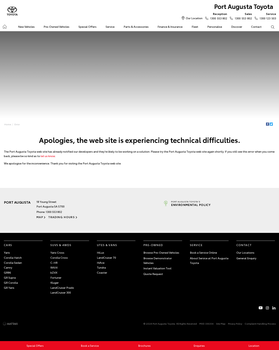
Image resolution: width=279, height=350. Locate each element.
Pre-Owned (153, 245)
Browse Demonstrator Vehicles (157, 260)
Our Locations (245, 252)
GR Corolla (11, 282)
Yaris (7, 252)
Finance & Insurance (170, 27)
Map (39, 217)
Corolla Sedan (13, 262)
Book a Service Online (203, 252)
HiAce (100, 262)
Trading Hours (61, 217)
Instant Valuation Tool (157, 268)
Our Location (194, 18)
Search (270, 27)
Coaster (102, 272)
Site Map (221, 323)
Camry (8, 267)
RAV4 (54, 267)
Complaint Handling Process (260, 323)
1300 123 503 (267, 16)
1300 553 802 (217, 16)
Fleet (195, 27)
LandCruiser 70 (106, 257)
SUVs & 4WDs (60, 245)
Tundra (101, 267)
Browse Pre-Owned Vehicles (161, 252)
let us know (48, 156)
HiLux (100, 252)
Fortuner (55, 277)
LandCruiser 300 (60, 292)
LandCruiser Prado (62, 288)
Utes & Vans (107, 245)
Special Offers (87, 27)
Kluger (54, 282)
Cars (8, 245)
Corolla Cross (59, 257)
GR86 (7, 272)
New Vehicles (26, 27)
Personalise (214, 27)
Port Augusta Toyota (243, 6)
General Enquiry (246, 258)
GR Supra (10, 277)
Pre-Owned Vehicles (56, 27)
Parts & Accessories (136, 27)
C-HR (54, 262)
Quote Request (153, 274)
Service (110, 27)
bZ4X (53, 272)
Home (4, 26)
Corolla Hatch (13, 257)
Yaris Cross (57, 252)
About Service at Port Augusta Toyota (209, 260)
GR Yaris (9, 288)
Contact (256, 27)
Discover (236, 27)
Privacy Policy (235, 323)
